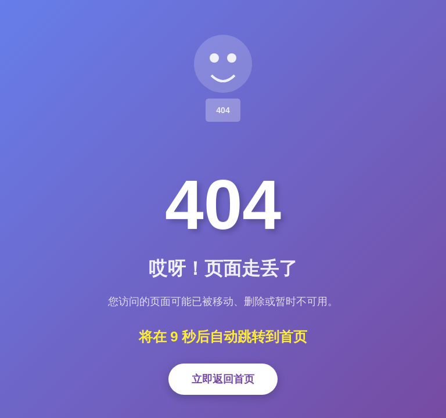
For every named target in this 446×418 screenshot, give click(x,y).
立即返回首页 (223, 379)
